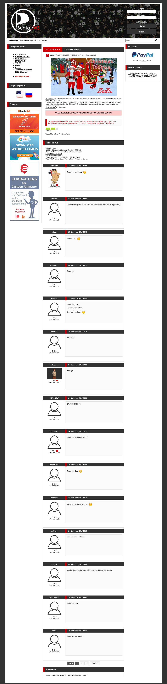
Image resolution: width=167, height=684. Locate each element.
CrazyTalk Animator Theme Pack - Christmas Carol (63, 152)
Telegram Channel (23, 70)
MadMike (54, 199)
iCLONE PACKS (22, 56)
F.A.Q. (18, 67)
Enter (142, 26)
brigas (54, 232)
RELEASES (20, 54)
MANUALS (20, 61)
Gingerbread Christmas (53, 153)
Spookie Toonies (51, 148)
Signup (142, 32)
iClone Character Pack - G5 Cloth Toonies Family (62, 157)
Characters (54, 134)
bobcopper (54, 431)
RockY (54, 631)
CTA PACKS (20, 59)
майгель (54, 531)
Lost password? (141, 21)
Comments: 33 (91, 55)
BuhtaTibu (54, 464)
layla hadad (54, 597)
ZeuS (58, 55)
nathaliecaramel (54, 365)
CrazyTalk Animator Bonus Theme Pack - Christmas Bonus (66, 159)
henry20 (54, 564)
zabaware (54, 165)
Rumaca (54, 298)
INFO (17, 65)
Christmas (62, 134)
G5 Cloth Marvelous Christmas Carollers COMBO (63, 150)
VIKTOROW (54, 398)
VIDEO (18, 63)
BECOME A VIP (22, 76)
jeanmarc (54, 498)
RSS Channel (21, 72)
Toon (68, 134)
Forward (95, 663)
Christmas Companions (53, 155)
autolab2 (54, 332)
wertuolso (54, 265)
